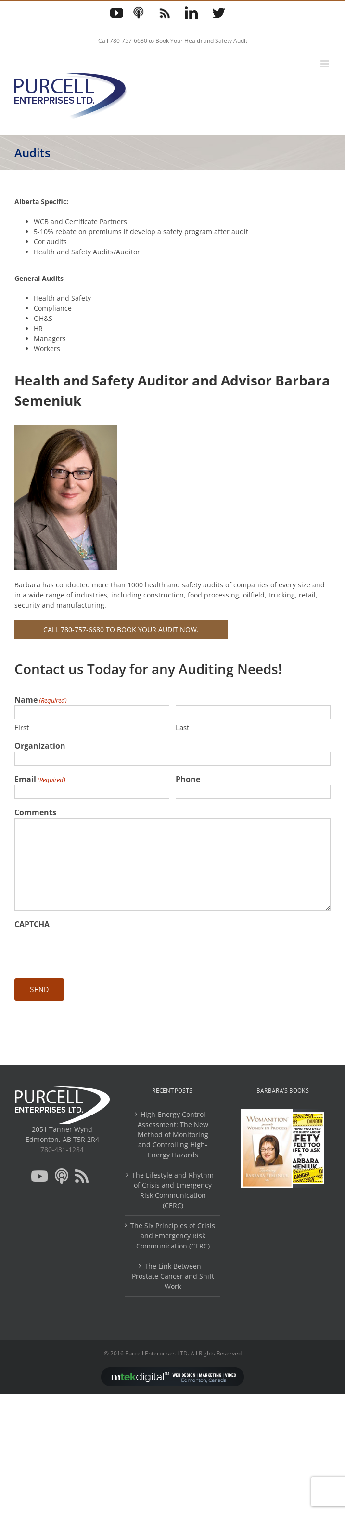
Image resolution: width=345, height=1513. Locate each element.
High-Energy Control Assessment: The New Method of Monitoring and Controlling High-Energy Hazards (173, 1134)
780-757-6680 (128, 41)
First (21, 727)
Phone (188, 779)
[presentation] (87, 949)
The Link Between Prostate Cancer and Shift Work (173, 1276)
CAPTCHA (32, 924)
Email (39, 779)
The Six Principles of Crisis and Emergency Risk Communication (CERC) (172, 1235)
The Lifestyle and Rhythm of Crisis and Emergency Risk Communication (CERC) (173, 1190)
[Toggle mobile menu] (325, 64)
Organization (39, 746)
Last (182, 727)
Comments (35, 812)
